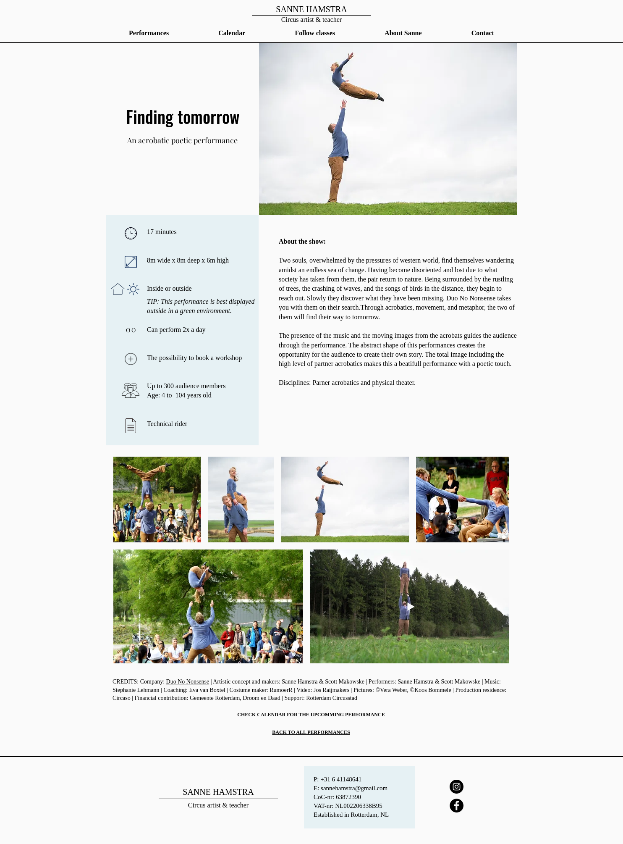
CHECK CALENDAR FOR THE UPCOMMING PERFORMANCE (311, 715)
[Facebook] (456, 805)
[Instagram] (456, 787)
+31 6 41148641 (340, 779)
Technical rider (167, 423)
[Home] (311, 13)
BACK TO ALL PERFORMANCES (311, 732)
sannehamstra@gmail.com (354, 788)
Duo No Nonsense (187, 681)
